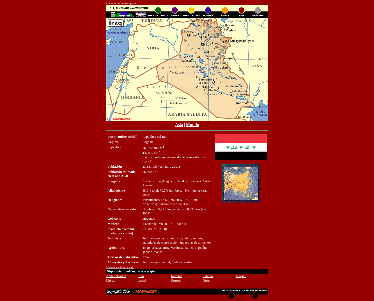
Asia (179, 124)
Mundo (192, 124)
